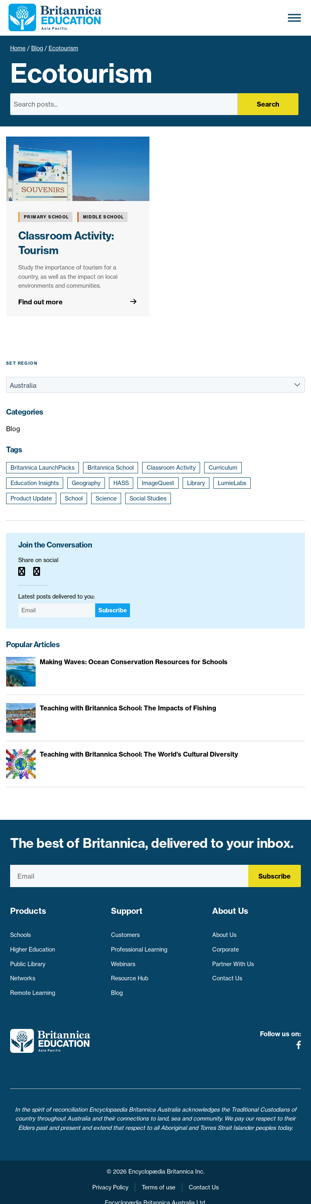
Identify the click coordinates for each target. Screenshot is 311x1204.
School (74, 498)
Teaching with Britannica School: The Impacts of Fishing (128, 708)
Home (18, 48)
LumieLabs (232, 483)
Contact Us (227, 974)
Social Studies (148, 498)
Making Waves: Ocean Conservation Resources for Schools (134, 662)
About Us (224, 931)
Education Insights (35, 483)
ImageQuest (158, 483)
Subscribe (112, 610)
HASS (121, 483)
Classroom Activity (171, 467)
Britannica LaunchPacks (43, 467)
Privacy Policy (110, 1171)
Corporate (225, 946)
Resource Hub (129, 974)
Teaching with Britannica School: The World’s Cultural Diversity (139, 754)
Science (106, 498)
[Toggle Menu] (294, 17)
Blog (37, 48)
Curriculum (223, 467)
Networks (22, 974)
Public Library (27, 960)
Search (268, 104)
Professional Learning (139, 946)
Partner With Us (233, 960)
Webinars (123, 960)
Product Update (31, 498)
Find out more (40, 302)
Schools (20, 931)
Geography (86, 483)
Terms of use (158, 1171)
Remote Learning (32, 988)
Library (196, 483)
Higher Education (32, 946)
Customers (125, 931)
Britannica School (110, 467)
